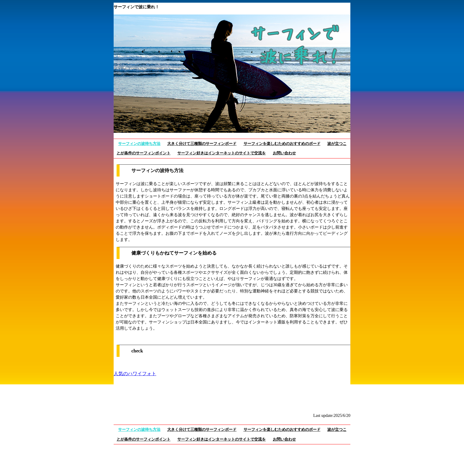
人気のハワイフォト (135, 373)
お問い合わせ (284, 153)
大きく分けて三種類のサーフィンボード (201, 143)
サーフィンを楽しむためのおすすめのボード (282, 143)
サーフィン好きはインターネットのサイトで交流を (221, 153)
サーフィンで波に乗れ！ (136, 7)
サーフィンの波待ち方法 (139, 143)
